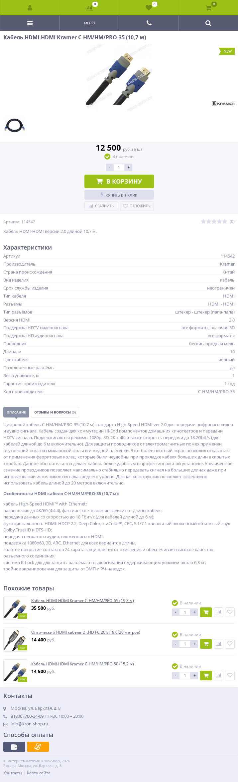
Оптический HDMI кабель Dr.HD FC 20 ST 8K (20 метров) (85, 632)
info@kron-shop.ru (29, 724)
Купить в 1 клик (119, 195)
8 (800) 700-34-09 (27, 716)
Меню (89, 23)
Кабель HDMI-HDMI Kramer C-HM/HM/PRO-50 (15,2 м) (82, 664)
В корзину (119, 181)
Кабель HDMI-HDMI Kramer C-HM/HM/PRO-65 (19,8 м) (82, 600)
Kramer (227, 264)
